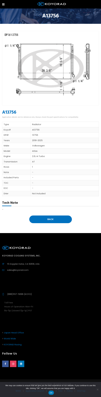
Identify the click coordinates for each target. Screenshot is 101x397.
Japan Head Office (14, 332)
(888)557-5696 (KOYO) (19, 294)
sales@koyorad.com (18, 269)
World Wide (10, 338)
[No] (97, 389)
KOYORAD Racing (13, 344)
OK (51, 393)
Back (50, 219)
